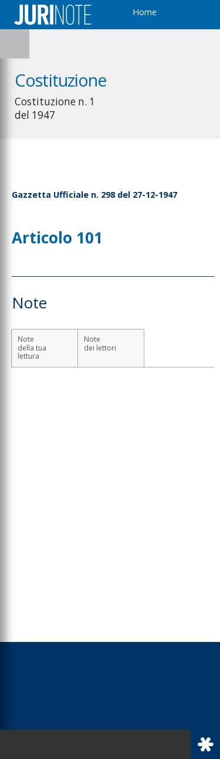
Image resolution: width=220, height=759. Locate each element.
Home (145, 12)
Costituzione (61, 79)
